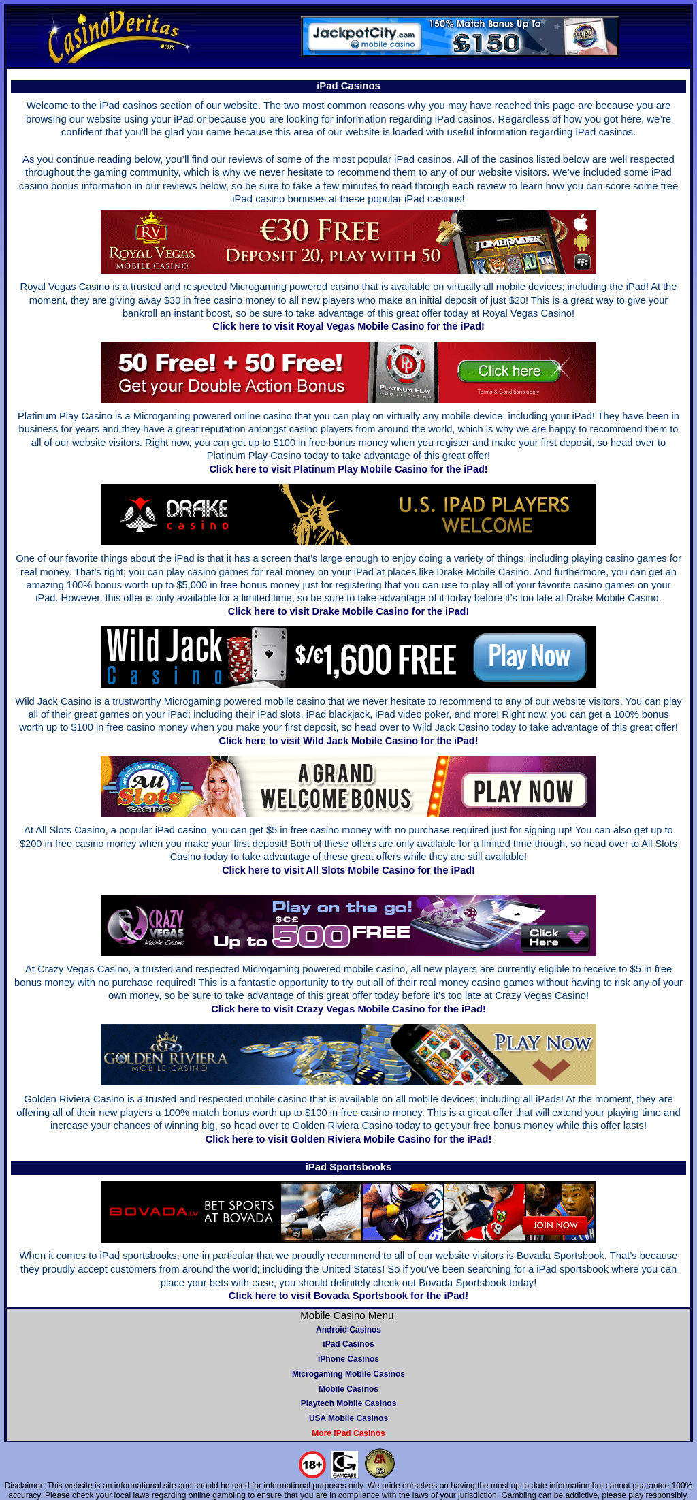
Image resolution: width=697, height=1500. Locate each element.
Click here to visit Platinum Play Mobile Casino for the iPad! (348, 469)
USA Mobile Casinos (348, 1418)
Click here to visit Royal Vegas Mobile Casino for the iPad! (348, 326)
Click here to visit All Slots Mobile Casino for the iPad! (348, 870)
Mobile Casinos (348, 1389)
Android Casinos (348, 1330)
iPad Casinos (348, 1344)
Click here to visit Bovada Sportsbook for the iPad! (348, 1295)
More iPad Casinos (348, 1433)
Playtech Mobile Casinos (349, 1403)
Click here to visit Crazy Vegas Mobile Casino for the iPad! (348, 1009)
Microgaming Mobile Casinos (348, 1374)
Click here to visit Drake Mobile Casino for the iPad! (349, 611)
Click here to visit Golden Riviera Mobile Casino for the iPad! (349, 1139)
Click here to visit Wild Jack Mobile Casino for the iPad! (349, 740)
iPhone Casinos (348, 1359)
